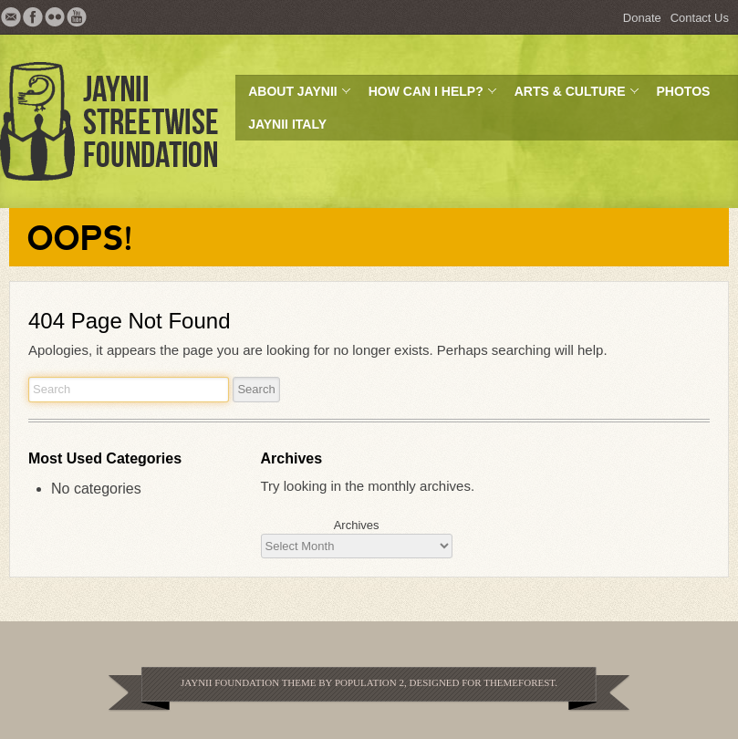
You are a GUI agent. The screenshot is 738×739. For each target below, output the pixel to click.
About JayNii (293, 95)
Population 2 (369, 682)
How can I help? (426, 95)
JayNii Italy (287, 124)
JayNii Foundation (230, 682)
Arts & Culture (570, 95)
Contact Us (699, 18)
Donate (642, 18)
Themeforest (519, 682)
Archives (356, 525)
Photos (684, 91)
